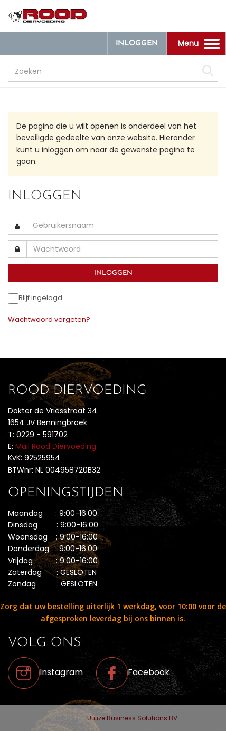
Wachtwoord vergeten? (49, 319)
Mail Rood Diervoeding (55, 446)
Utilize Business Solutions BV (132, 718)
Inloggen (137, 43)
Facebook (133, 672)
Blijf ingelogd (40, 298)
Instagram (45, 672)
